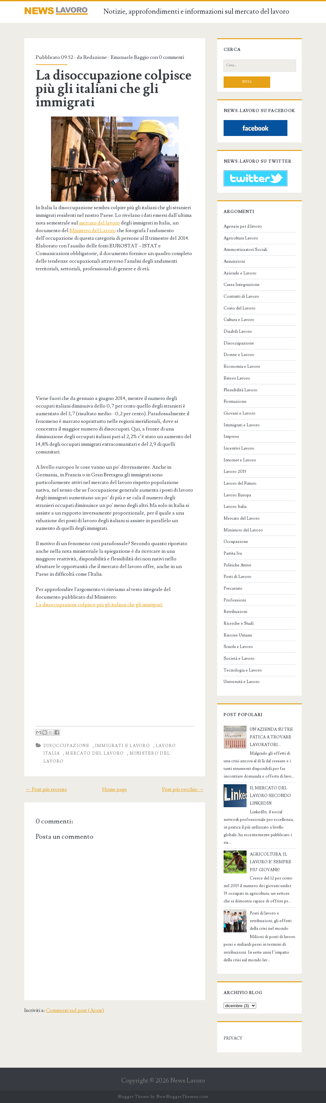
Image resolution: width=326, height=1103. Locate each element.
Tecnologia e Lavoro (243, 670)
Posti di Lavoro (237, 576)
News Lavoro (187, 1081)
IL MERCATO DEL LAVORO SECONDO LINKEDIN (270, 796)
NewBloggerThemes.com (182, 1096)
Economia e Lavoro (242, 366)
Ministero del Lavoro (93, 230)
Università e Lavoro (242, 681)
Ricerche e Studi (239, 623)
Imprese (231, 436)
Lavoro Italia (235, 506)
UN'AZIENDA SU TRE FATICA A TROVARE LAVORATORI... (271, 737)
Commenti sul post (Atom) (75, 1010)
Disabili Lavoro (238, 331)
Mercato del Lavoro (94, 753)
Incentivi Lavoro (239, 448)
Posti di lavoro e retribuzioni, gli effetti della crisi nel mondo (271, 921)
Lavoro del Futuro (240, 483)
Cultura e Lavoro (239, 319)
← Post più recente (46, 789)
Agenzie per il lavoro (243, 226)
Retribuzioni (235, 611)
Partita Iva (233, 553)
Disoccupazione (66, 745)
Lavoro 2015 (235, 471)
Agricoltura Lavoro (241, 238)
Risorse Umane (238, 635)
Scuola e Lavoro (238, 646)
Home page (114, 789)
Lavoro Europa (237, 495)
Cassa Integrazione (242, 284)
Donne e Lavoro (239, 354)
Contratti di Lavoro (241, 296)
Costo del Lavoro (240, 308)
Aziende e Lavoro (240, 273)
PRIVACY (233, 1038)
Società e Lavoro (239, 658)
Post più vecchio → (183, 789)
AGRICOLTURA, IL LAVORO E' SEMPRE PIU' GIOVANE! (270, 862)
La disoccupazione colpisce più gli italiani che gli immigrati (113, 89)
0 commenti (171, 57)
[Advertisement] (89, 340)
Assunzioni (234, 261)
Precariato (233, 588)
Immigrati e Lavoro (122, 745)
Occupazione (236, 541)
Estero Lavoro (237, 378)
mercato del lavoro (99, 223)
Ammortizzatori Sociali (245, 249)
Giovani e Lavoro (240, 413)
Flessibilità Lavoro (240, 390)
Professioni (235, 600)
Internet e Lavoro (240, 460)
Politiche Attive (237, 565)
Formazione (235, 401)
